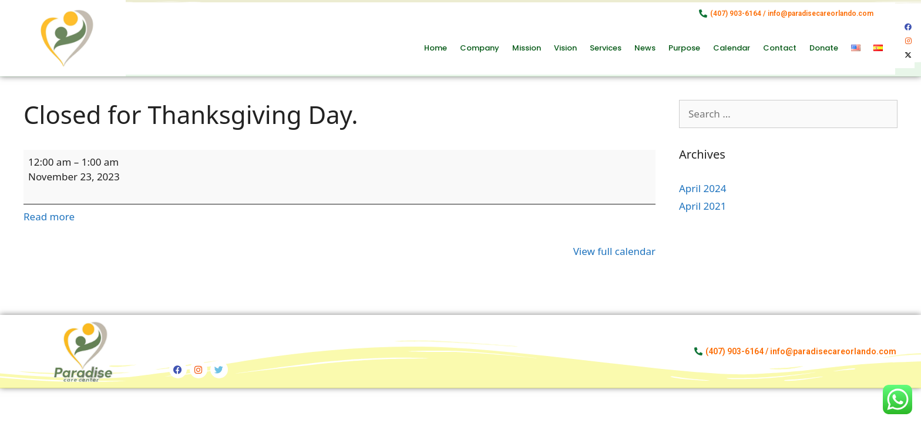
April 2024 (702, 188)
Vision (565, 47)
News (645, 47)
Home (435, 47)
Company (479, 47)
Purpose (684, 47)
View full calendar (614, 251)
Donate (823, 47)
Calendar (731, 47)
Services (605, 47)
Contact (779, 47)
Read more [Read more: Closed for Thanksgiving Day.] (49, 216)
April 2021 (702, 206)
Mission (526, 47)
